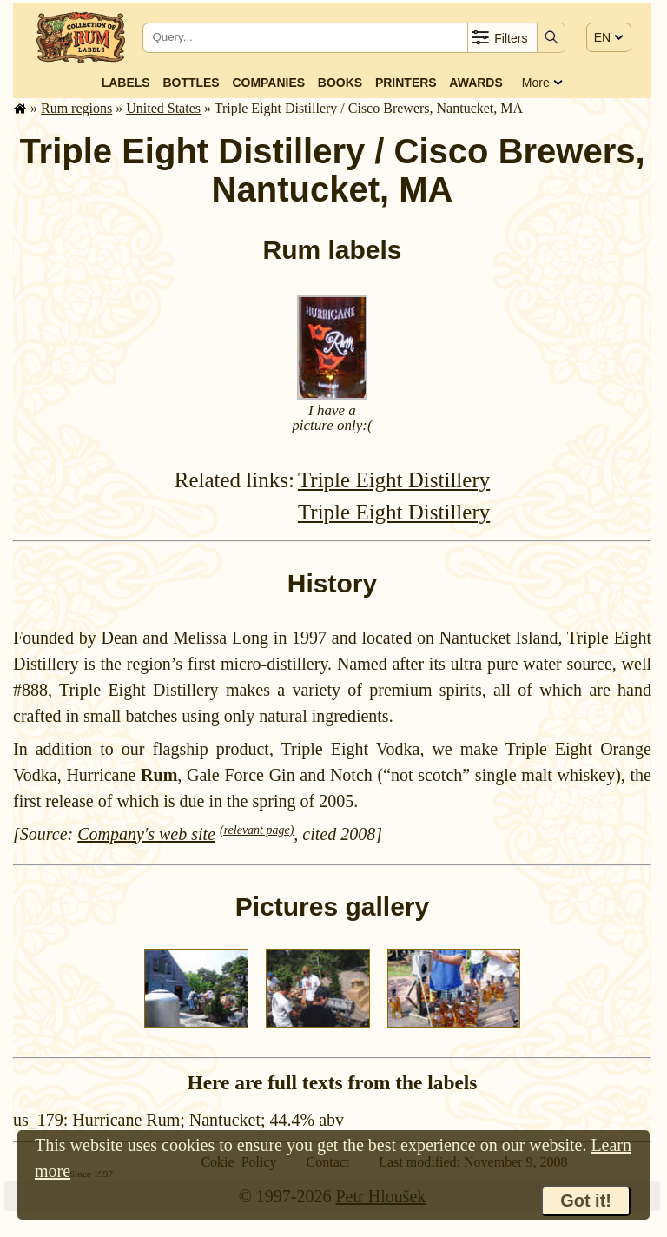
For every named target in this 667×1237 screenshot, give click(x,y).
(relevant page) (257, 830)
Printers (406, 82)
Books (340, 82)
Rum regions (76, 108)
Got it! (585, 1200)
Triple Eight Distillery (394, 480)
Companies (268, 82)
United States (163, 108)
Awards (475, 82)
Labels (126, 82)
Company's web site (146, 833)
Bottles (190, 82)
